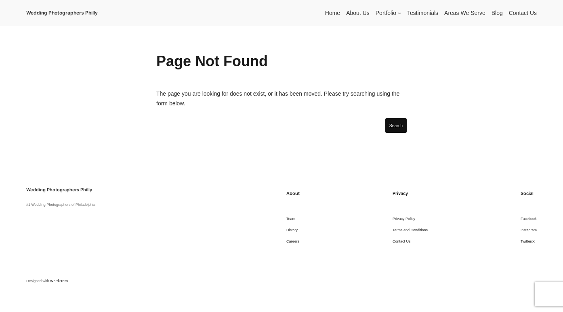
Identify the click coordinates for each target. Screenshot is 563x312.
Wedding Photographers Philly (62, 13)
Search (396, 125)
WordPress (59, 281)
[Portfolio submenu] (399, 13)
